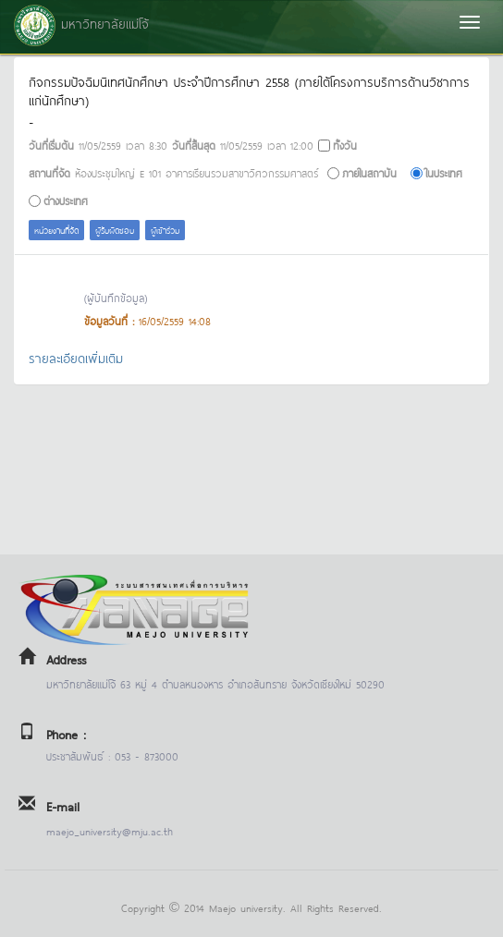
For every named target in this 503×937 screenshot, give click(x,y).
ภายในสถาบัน (369, 172)
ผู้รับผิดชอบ (114, 230)
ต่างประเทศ (65, 200)
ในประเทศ (443, 172)
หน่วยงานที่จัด (56, 230)
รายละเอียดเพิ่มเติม (76, 357)
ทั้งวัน (345, 144)
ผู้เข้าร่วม (165, 230)
